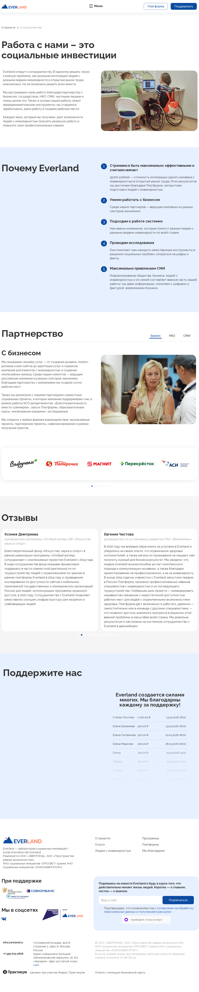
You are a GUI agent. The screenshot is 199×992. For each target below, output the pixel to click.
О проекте (8, 27)
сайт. (36, 965)
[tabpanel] (99, 389)
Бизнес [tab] (156, 335)
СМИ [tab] (186, 335)
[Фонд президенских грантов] (14, 890)
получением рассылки (155, 911)
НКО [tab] (172, 335)
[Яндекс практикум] (16, 972)
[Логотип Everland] (47, 840)
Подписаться (178, 900)
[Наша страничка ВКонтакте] (3, 919)
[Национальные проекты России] (62, 914)
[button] (89, 486)
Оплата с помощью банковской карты (120, 972)
